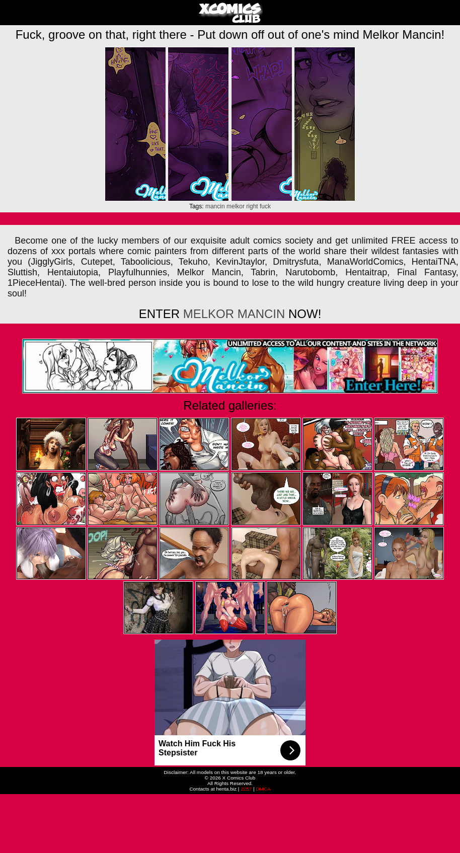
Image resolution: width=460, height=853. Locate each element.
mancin (215, 206)
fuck (265, 206)
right (252, 206)
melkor (235, 206)
